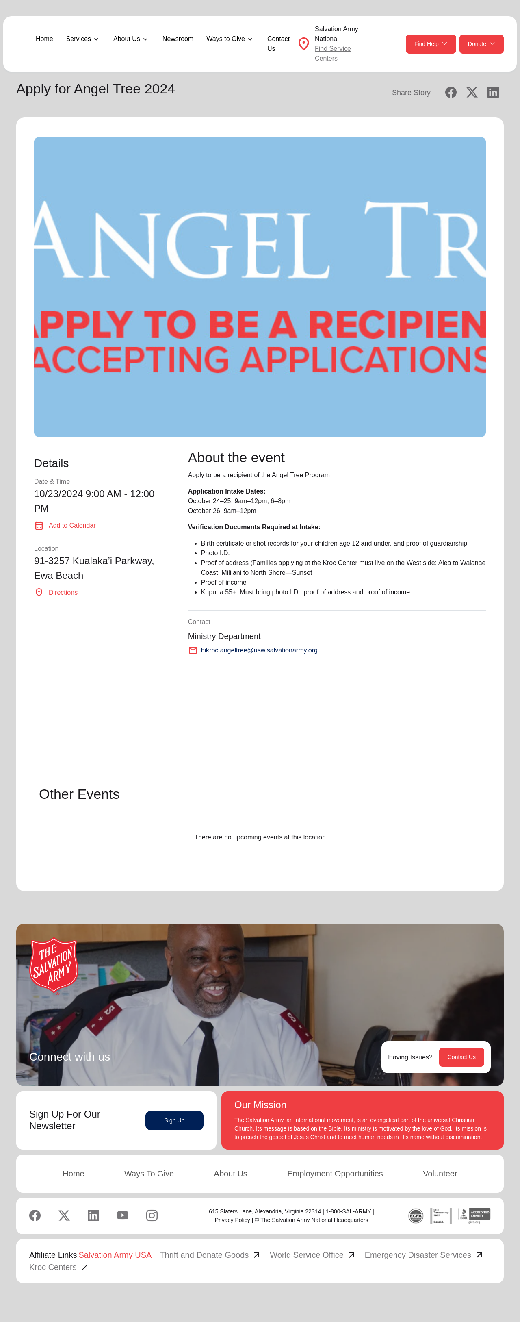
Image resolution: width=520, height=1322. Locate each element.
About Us (230, 1173)
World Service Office (313, 1255)
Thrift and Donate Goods (211, 1255)
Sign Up (175, 1120)
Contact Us (278, 43)
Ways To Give (149, 1173)
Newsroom (177, 38)
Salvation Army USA (115, 1254)
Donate (481, 44)
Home (44, 38)
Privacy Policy (232, 1220)
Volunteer (440, 1173)
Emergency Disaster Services (424, 1255)
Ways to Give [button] (225, 38)
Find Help (431, 44)
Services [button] (78, 38)
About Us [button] (126, 38)
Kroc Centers (59, 1267)
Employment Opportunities (335, 1173)
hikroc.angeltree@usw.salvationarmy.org (259, 650)
